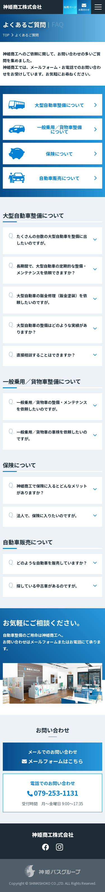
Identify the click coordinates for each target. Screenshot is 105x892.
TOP (6, 34)
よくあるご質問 (27, 34)
